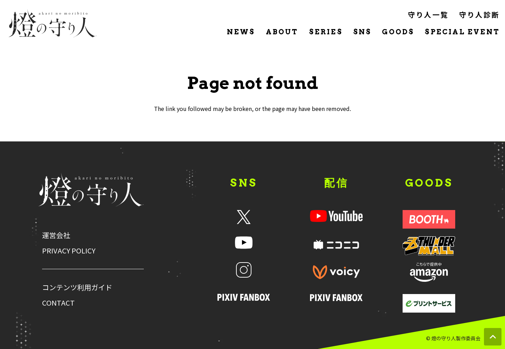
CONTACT (58, 303)
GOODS (398, 32)
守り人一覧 (428, 14)
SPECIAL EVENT (462, 32)
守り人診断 (479, 14)
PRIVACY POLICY (68, 250)
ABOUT (282, 32)
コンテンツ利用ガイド (77, 287)
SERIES (326, 32)
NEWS (241, 32)
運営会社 (56, 235)
